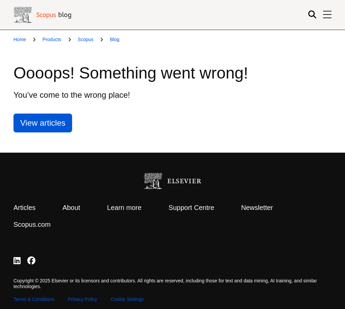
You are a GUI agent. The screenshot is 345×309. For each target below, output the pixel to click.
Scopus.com (32, 224)
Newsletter (257, 207)
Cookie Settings (127, 299)
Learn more (124, 207)
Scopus (86, 39)
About (71, 207)
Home (19, 39)
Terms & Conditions (33, 299)
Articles (24, 207)
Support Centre (191, 207)
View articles (42, 122)
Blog (114, 39)
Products (51, 39)
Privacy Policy (82, 299)
